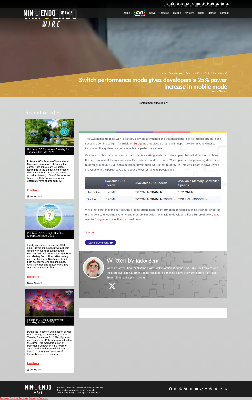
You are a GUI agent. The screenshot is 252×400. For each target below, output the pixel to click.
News (152, 12)
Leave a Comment (168, 73)
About (201, 12)
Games (212, 12)
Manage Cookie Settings (89, 392)
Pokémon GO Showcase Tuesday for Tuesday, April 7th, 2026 (48, 151)
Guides (177, 12)
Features (164, 12)
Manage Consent (38, 398)
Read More (33, 190)
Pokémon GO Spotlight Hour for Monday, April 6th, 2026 (45, 234)
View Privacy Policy (65, 392)
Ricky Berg (218, 73)
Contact (224, 12)
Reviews (189, 12)
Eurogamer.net (143, 143)
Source (89, 232)
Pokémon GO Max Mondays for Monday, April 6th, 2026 (45, 321)
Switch (223, 91)
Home (127, 12)
